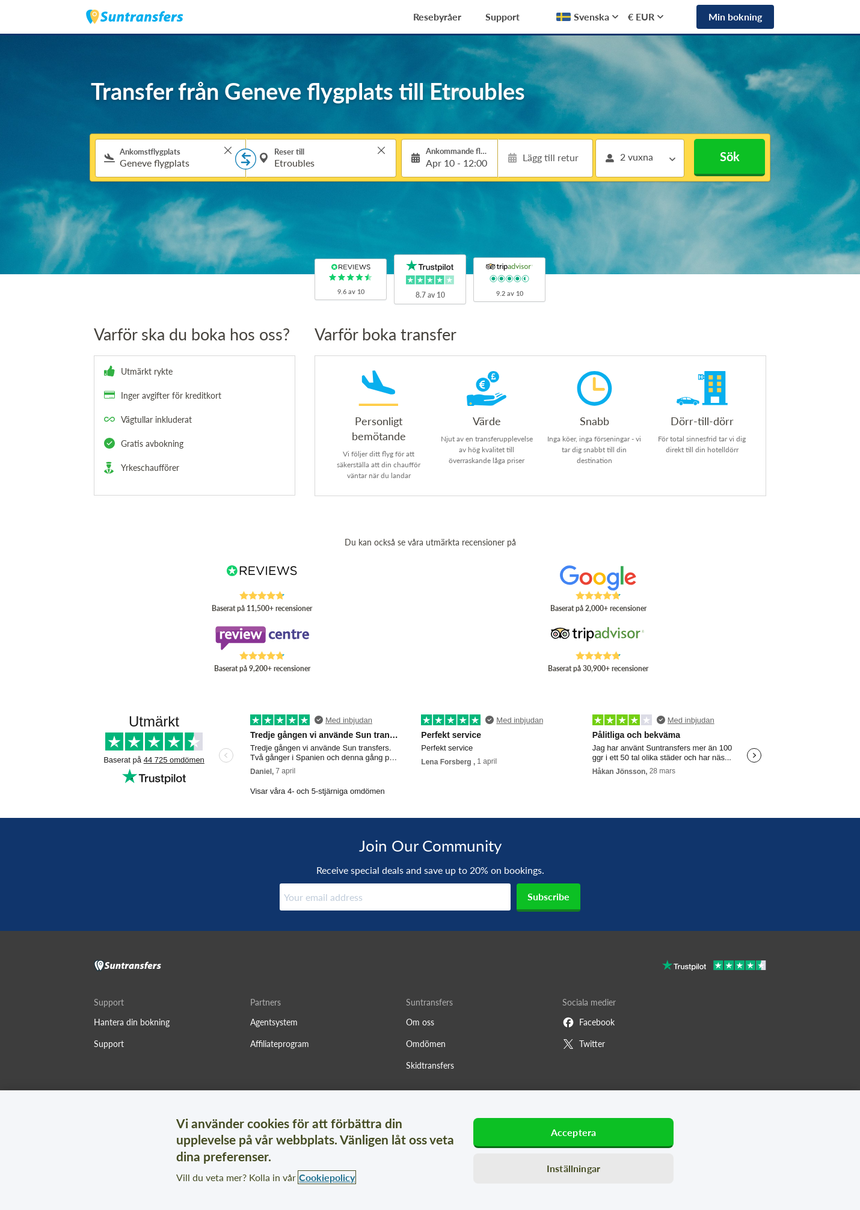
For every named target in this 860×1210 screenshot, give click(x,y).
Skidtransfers (430, 1065)
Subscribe (548, 896)
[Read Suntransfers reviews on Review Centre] (262, 638)
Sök (730, 156)
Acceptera (573, 1132)
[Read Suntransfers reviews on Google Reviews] (598, 578)
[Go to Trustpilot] (714, 967)
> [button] (228, 150)
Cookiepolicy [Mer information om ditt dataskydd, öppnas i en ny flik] (327, 1177)
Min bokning (735, 16)
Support (502, 16)
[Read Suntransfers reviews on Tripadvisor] (598, 638)
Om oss (420, 1022)
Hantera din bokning (132, 1022)
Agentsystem (274, 1022)
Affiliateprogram (279, 1044)
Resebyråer (437, 16)
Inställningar (573, 1168)
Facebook (588, 1022)
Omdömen (426, 1044)
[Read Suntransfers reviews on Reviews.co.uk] (262, 578)
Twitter (583, 1044)
